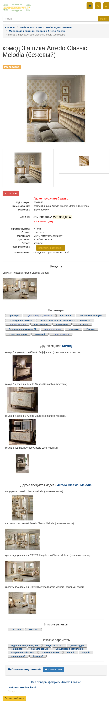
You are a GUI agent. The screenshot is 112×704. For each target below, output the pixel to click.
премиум (14, 315)
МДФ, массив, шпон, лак (24, 645)
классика (73, 329)
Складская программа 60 (22, 329)
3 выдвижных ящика (90, 315)
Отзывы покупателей (24, 669)
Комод (67, 346)
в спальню (62, 324)
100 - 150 (16, 629)
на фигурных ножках (20, 320)
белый (70, 652)
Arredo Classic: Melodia (74, 485)
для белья (66, 315)
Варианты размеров (50, 248)
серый (86, 652)
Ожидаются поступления (70, 649)
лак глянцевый (39, 649)
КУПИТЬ (11, 193)
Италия (91, 329)
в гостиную (82, 324)
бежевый (38, 656)
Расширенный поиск (14, 698)
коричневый (18, 656)
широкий (40, 334)
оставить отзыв (53, 669)
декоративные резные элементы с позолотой (65, 320)
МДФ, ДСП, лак (54, 645)
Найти (103, 18)
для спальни (41, 324)
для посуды (77, 645)
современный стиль (22, 652)
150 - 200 (33, 629)
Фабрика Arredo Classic (22, 687)
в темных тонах (50, 652)
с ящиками (17, 649)
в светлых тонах (18, 334)
